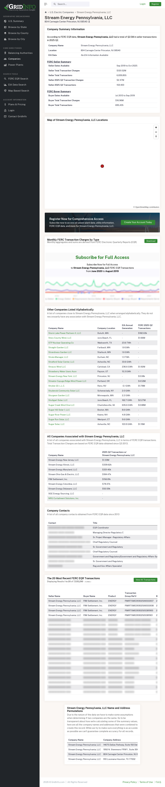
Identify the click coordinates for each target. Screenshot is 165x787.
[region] (20, 399)
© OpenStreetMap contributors (146, 207)
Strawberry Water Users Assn (62, 371)
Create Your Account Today (138, 222)
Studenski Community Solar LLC (64, 390)
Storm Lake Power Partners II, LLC (64, 333)
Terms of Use (146, 782)
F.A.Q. (158, 782)
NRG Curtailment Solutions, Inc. (63, 498)
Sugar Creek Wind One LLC (61, 405)
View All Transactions (145, 580)
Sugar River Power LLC (59, 414)
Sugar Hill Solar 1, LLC (59, 409)
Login (143, 4)
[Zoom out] (156, 132)
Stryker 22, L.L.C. (56, 386)
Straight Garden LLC (58, 347)
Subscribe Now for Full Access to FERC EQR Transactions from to (102, 263)
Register (155, 4)
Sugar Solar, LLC (56, 424)
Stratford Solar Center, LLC (61, 362)
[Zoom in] (156, 127)
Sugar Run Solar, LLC (58, 419)
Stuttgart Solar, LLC (58, 400)
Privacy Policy (130, 782)
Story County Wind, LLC (59, 338)
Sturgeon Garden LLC (58, 395)
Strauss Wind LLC (57, 366)
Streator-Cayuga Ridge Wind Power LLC (67, 381)
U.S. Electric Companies (62, 12)
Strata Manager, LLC (58, 357)
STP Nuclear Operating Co (61, 342)
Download (150, 241)
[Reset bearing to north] (156, 136)
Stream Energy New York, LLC (62, 376)
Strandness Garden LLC (60, 352)
